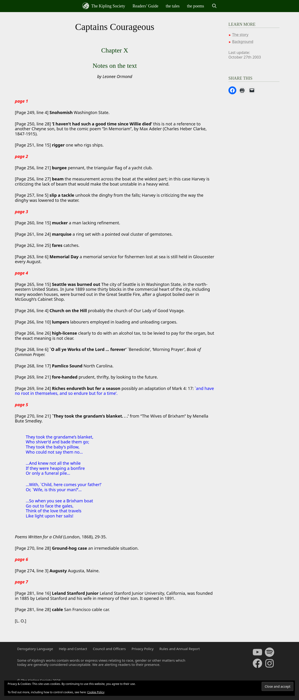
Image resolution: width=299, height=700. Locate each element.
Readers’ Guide (145, 6)
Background (242, 41)
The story (240, 34)
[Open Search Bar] (214, 6)
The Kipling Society (103, 5)
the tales (172, 6)
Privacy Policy (143, 648)
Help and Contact (73, 648)
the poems (195, 6)
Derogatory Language (35, 648)
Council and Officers (109, 648)
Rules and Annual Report (179, 648)
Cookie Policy (95, 692)
